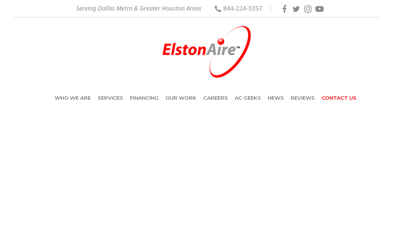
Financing (144, 98)
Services (110, 98)
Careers (215, 98)
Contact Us (339, 98)
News (276, 98)
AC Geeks (248, 98)
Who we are (73, 98)
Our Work (180, 98)
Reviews (303, 98)
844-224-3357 (242, 8)
